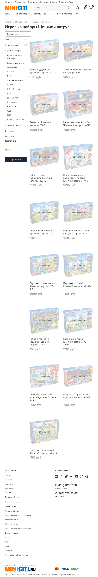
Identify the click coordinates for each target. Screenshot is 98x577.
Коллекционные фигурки (14, 57)
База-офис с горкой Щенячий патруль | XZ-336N (75, 341)
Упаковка (9, 136)
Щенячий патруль (15, 63)
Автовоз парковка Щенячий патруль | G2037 (77, 71)
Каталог (9, 2)
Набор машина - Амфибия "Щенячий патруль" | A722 (77, 124)
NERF (9, 76)
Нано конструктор (64, 13)
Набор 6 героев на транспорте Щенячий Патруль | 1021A (40, 178)
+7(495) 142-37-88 (66, 485)
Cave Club (12, 102)
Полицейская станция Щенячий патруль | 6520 (42, 232)
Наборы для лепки (15, 119)
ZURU (9, 115)
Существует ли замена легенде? (18, 528)
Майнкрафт (12, 67)
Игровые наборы (43, 13)
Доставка (43, 2)
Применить (16, 159)
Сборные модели (15, 80)
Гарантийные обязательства (16, 555)
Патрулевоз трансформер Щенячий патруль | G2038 (76, 396)
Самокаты (9, 131)
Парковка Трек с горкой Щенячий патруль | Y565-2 (43, 451)
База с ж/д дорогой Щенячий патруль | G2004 (43, 71)
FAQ (6, 542)
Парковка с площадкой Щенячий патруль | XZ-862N (41, 286)
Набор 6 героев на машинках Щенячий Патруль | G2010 (39, 341)
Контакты (32, 2)
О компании (20, 2)
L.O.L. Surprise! (14, 89)
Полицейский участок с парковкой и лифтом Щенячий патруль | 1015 (75, 178)
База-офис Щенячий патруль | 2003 (40, 124)
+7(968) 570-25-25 (66, 493)
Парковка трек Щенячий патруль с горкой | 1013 (76, 232)
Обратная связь (11, 524)
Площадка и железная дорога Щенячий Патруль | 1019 (43, 397)
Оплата (53, 2)
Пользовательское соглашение (18, 515)
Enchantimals (13, 97)
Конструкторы (23, 13)
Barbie (10, 84)
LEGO (9, 13)
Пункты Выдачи (11, 507)
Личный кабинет (66, 2)
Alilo (9, 93)
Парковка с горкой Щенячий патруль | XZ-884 (77, 285)
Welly (10, 111)
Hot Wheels (12, 106)
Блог (7, 546)
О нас (7, 538)
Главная (8, 21)
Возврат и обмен (12, 519)
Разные (10, 71)
